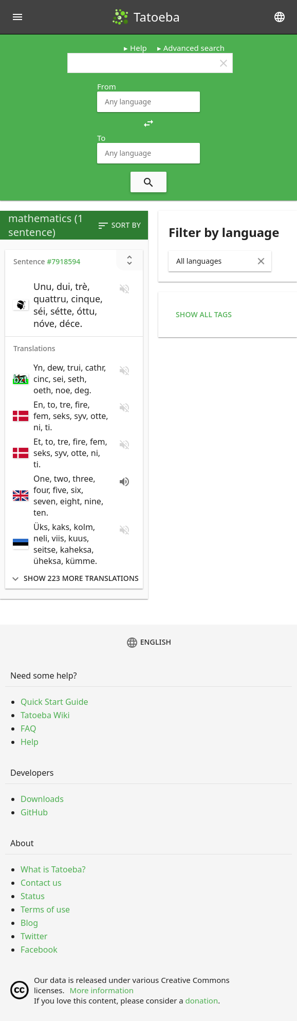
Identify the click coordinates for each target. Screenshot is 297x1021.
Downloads (42, 799)
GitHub (34, 812)
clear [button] (223, 63)
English (148, 642)
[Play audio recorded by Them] (124, 481)
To (101, 138)
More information (102, 990)
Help (138, 48)
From (106, 86)
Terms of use (45, 909)
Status (33, 896)
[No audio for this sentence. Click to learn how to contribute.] (124, 289)
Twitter (34, 936)
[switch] (60, 305)
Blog (29, 922)
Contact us (41, 882)
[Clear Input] (261, 261)
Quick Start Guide (54, 701)
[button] (148, 122)
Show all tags (204, 314)
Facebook (39, 949)
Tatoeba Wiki (45, 715)
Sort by (119, 226)
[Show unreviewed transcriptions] (129, 260)
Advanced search (194, 48)
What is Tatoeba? (53, 869)
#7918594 (63, 261)
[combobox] (148, 102)
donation (201, 1000)
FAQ (28, 728)
